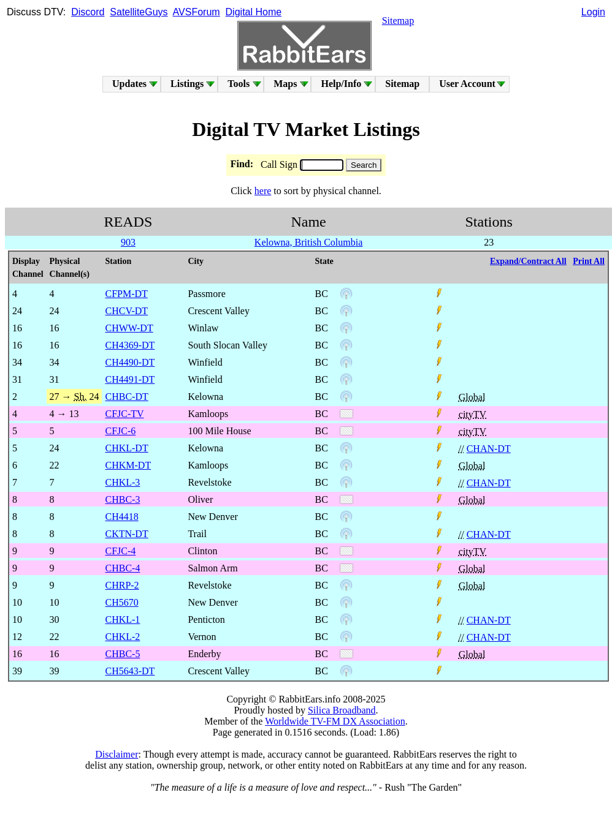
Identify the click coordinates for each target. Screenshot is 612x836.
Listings (187, 83)
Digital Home (254, 12)
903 (128, 242)
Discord (87, 12)
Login (593, 12)
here (263, 191)
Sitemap (398, 20)
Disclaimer (116, 754)
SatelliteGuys (138, 12)
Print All (589, 261)
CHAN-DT (489, 448)
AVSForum (196, 12)
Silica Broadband (342, 710)
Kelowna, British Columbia (308, 242)
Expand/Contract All (528, 261)
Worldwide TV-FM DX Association (335, 721)
